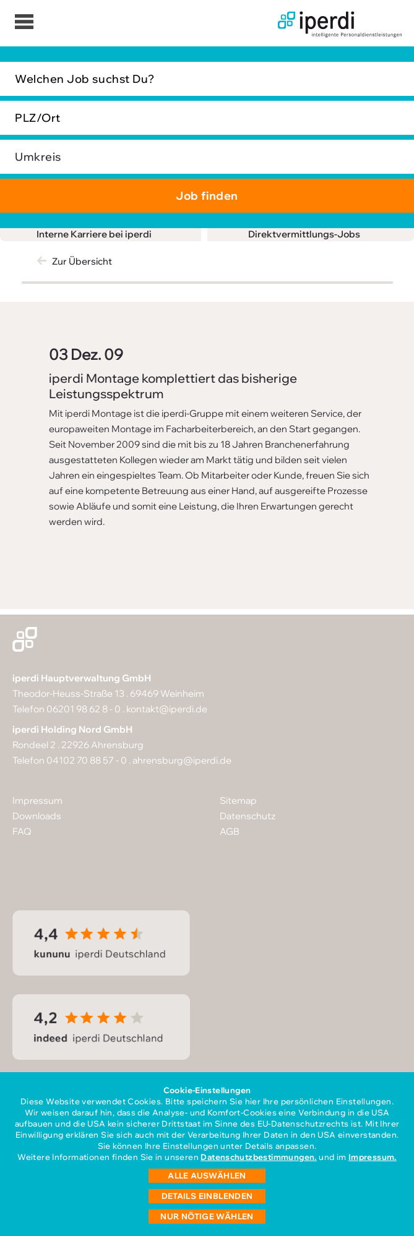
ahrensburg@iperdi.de (181, 760)
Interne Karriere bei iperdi (94, 234)
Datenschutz (247, 816)
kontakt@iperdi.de (166, 709)
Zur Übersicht (82, 261)
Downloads (36, 816)
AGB (229, 831)
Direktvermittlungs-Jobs (304, 234)
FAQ (22, 831)
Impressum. (372, 1157)
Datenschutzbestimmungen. (258, 1157)
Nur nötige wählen (207, 1216)
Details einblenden (207, 1196)
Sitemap (238, 800)
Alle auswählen (207, 1175)
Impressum (37, 800)
